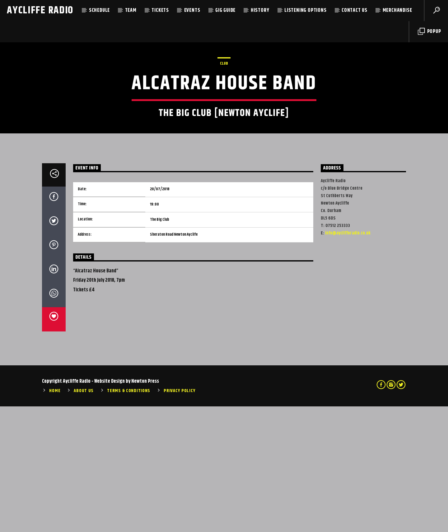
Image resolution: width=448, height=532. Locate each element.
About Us (84, 516)
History (260, 10)
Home (54, 516)
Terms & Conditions (128, 516)
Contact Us (354, 10)
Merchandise (397, 10)
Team (131, 10)
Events (192, 10)
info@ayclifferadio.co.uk (347, 358)
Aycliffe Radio (40, 10)
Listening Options (305, 10)
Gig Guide (225, 10)
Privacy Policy (179, 516)
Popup (429, 31)
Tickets (160, 10)
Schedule (99, 10)
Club (224, 126)
